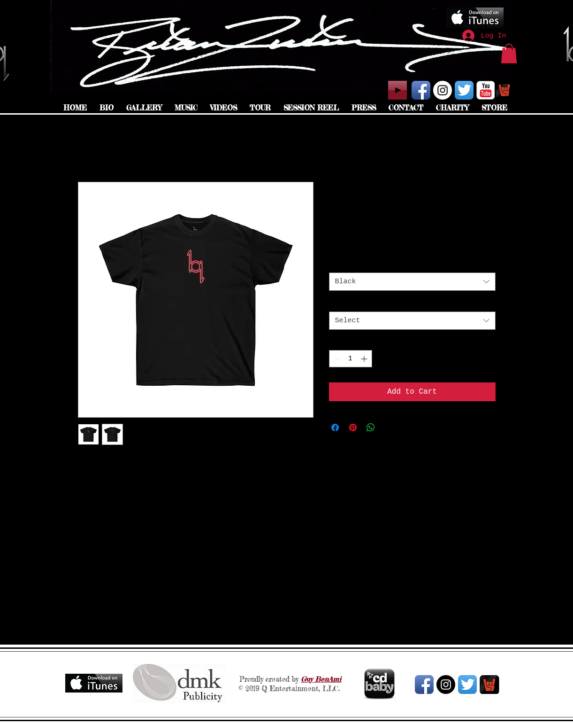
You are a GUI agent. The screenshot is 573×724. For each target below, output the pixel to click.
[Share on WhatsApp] (370, 427)
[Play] (397, 90)
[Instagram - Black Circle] (445, 684)
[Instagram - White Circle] (442, 90)
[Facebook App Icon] (421, 90)
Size (340, 302)
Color (341, 263)
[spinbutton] (350, 358)
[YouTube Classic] (485, 90)
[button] (509, 53)
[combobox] (412, 281)
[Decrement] (336, 358)
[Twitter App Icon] (464, 90)
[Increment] (365, 358)
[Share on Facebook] (335, 427)
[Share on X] (388, 427)
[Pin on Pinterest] (353, 427)
